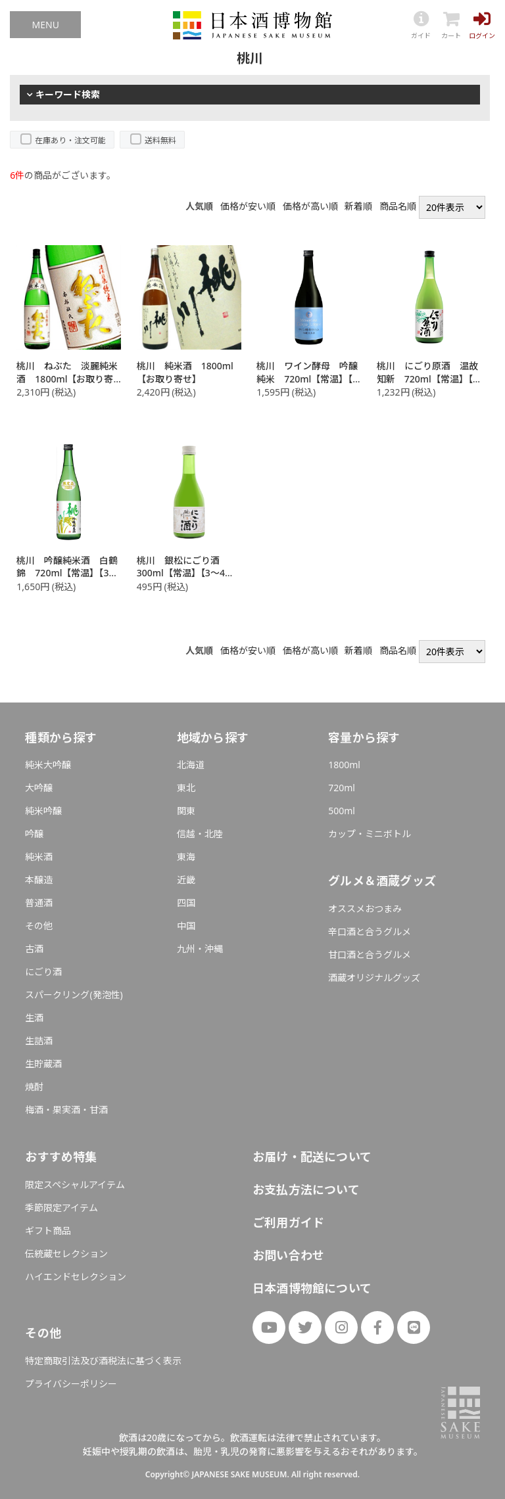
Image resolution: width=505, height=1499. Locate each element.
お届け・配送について (312, 1157)
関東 (186, 810)
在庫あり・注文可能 (70, 140)
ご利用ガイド (288, 1222)
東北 (186, 787)
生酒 (34, 1017)
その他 (39, 925)
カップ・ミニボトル (369, 833)
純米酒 (39, 856)
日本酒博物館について (312, 1288)
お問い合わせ (288, 1255)
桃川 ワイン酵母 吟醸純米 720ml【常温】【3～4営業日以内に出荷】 (307, 378)
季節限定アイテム (61, 1207)
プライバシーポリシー (71, 1383)
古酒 (34, 948)
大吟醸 (39, 787)
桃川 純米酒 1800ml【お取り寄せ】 (185, 372)
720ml (341, 787)
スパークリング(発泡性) (73, 994)
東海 (186, 856)
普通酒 (39, 902)
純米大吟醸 (48, 764)
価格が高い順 (310, 206)
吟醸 (34, 833)
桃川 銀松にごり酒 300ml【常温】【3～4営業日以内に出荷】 (185, 573)
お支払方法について (306, 1189)
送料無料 (160, 140)
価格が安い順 (248, 206)
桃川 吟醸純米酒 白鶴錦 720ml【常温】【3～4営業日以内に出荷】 (67, 573)
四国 (186, 902)
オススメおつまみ (365, 908)
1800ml (344, 764)
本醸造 (39, 879)
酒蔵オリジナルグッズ (374, 977)
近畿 (186, 879)
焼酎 (34, 1086)
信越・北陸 (200, 833)
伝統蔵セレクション (66, 1253)
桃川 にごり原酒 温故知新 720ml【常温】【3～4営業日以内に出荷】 (427, 378)
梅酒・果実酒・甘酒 (66, 1109)
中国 (186, 925)
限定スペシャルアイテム (75, 1184)
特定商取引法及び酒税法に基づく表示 (103, 1360)
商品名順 (397, 206)
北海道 (190, 764)
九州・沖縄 (200, 948)
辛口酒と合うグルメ (369, 931)
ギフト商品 (48, 1230)
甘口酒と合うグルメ (369, 954)
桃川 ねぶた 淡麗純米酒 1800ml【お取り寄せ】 (67, 378)
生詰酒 (39, 1040)
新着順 (358, 206)
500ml (341, 810)
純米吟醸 (43, 810)
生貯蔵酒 (43, 1063)
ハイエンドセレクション (75, 1276)
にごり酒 (43, 971)
